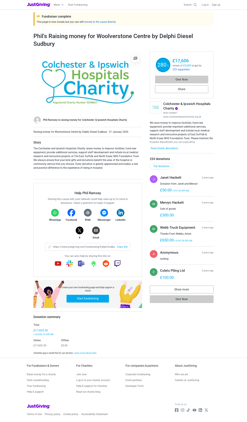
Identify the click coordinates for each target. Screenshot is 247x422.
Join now (81, 374)
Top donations (161, 166)
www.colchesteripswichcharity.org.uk (182, 116)
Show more (185, 290)
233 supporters (181, 69)
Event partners (134, 380)
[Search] (190, 5)
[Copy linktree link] (94, 264)
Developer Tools (135, 385)
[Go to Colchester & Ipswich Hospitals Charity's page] (155, 107)
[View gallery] (135, 58)
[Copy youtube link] (58, 263)
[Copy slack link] (69, 263)
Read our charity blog (88, 391)
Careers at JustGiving (187, 380)
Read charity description (164, 148)
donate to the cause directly (100, 21)
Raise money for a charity (41, 374)
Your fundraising (36, 385)
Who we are (181, 374)
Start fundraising (88, 298)
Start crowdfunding (38, 380)
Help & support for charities (91, 385)
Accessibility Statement (94, 414)
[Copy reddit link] (106, 263)
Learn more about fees (85, 353)
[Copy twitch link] (117, 263)
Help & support (35, 391)
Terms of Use (34, 414)
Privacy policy (52, 414)
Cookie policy (70, 414)
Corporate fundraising (138, 374)
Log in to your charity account (93, 380)
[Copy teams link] (81, 263)
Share (181, 89)
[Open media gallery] (87, 82)
